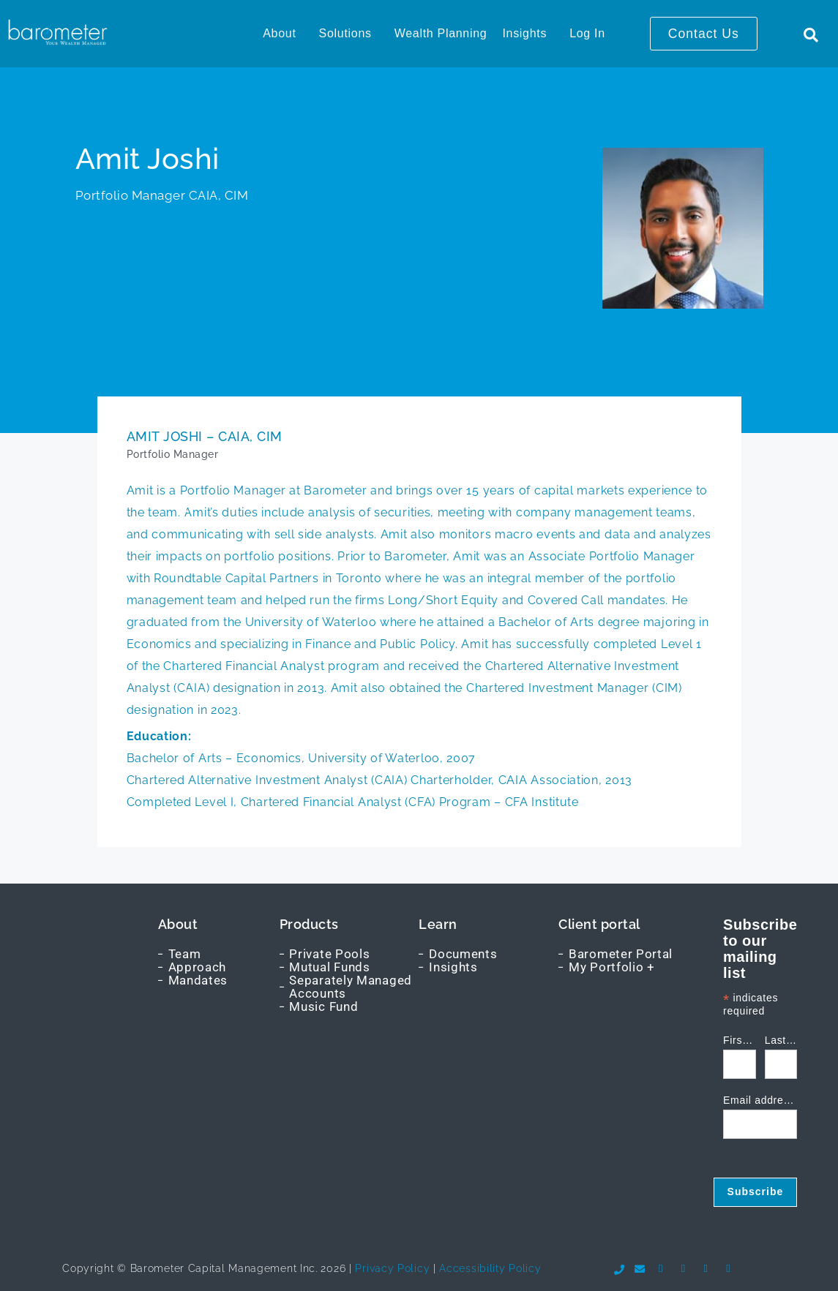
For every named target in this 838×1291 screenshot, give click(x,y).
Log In (587, 33)
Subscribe (755, 1191)
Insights (524, 33)
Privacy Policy (391, 1268)
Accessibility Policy (490, 1268)
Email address (760, 1100)
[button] (283, 33)
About (279, 33)
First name (739, 1040)
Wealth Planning (440, 33)
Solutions (345, 33)
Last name (781, 1040)
